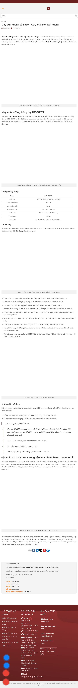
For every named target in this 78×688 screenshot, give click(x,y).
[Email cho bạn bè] (40, 550)
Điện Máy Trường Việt (54, 42)
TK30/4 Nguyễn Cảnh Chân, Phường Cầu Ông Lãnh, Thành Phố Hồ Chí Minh (36, 567)
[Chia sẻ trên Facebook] (33, 550)
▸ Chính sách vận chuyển (10, 642)
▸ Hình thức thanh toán (9, 618)
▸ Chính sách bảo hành (9, 633)
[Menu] (2, 8)
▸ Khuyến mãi (6, 646)
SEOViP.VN (40, 685)
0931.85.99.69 (15, 584)
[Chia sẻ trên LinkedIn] (48, 550)
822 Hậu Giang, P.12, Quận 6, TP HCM (19, 574)
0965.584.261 (33, 631)
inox (28, 298)
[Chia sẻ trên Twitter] (37, 550)
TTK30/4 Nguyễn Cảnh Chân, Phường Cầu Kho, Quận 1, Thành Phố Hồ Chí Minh (34, 571)
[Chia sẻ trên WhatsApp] (30, 550)
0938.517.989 (33, 626)
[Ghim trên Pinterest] (44, 550)
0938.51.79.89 (15, 589)
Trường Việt (17, 28)
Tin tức (3, 22)
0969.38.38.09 (15, 581)
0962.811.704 (15, 586)
